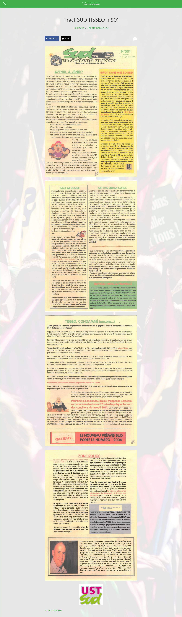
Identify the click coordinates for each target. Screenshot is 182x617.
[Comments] (134, 39)
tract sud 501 (53, 610)
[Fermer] (4, 3)
